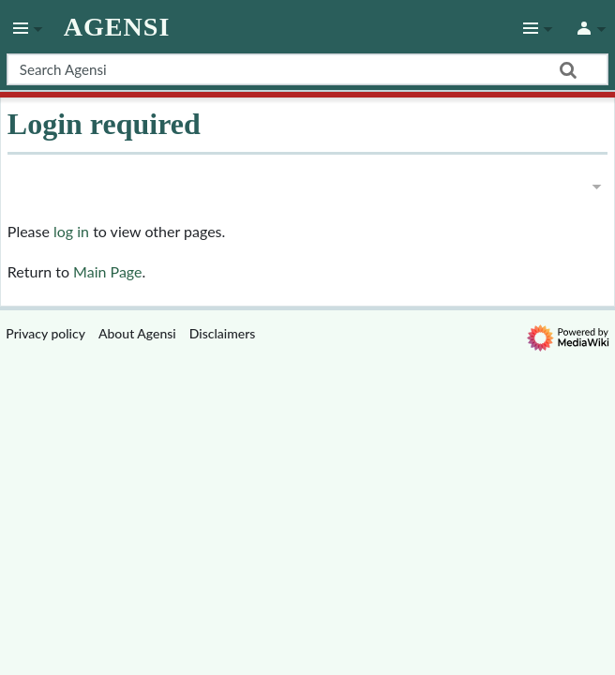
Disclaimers (222, 333)
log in (71, 231)
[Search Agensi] (308, 69)
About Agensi (137, 333)
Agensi (117, 27)
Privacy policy (45, 333)
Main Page (107, 271)
